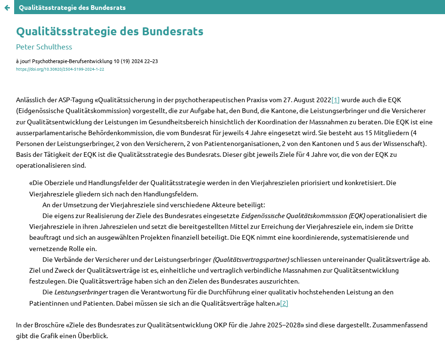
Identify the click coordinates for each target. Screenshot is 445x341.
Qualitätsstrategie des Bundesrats (72, 7)
